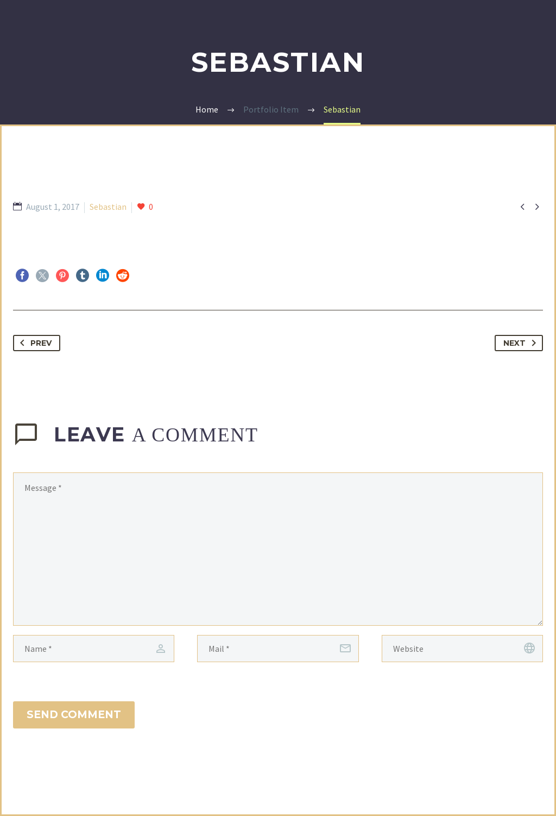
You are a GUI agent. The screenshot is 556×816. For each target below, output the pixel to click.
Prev (34, 343)
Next (521, 343)
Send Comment (74, 714)
